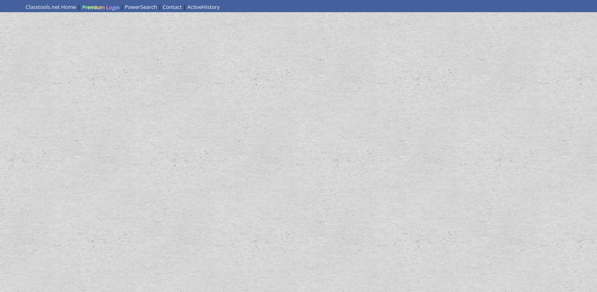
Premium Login (100, 7)
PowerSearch (141, 7)
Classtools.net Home (51, 7)
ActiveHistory (203, 7)
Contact (172, 7)
